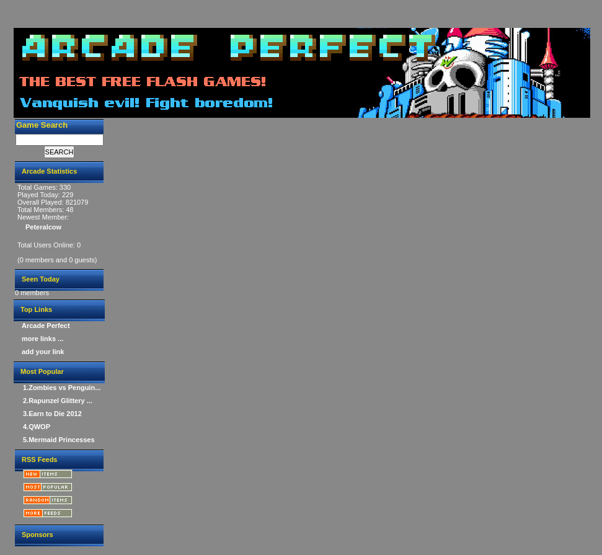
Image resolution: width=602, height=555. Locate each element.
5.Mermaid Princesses (59, 439)
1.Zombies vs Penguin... (61, 387)
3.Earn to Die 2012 (52, 413)
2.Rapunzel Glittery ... (57, 400)
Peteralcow (43, 227)
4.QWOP (36, 426)
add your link (43, 351)
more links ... (42, 338)
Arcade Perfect (46, 325)
